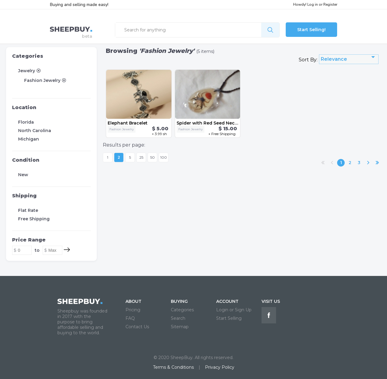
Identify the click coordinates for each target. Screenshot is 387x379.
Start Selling (229, 318)
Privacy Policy (219, 367)
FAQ (130, 318)
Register (330, 4)
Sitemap (180, 326)
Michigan (28, 139)
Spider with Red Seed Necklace (212, 123)
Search (178, 318)
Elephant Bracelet (128, 123)
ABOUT (133, 301)
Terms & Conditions (173, 367)
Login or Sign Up (234, 310)
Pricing (132, 310)
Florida (26, 122)
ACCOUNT (227, 301)
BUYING (179, 301)
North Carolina (34, 130)
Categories (27, 56)
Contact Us (137, 326)
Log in (312, 4)
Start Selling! (311, 29)
